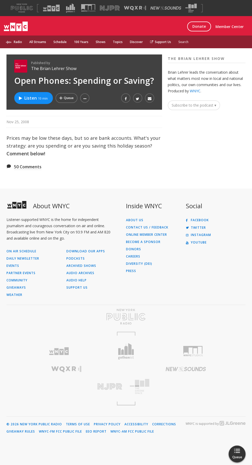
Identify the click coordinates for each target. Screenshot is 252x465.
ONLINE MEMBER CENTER (146, 234)
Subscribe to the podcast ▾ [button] (194, 105)
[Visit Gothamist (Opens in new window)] (70, 8)
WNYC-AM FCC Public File (132, 431)
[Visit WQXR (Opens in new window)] (135, 8)
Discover (136, 42)
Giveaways (16, 287)
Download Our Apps (85, 251)
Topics (118, 42)
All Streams (37, 42)
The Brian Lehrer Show (53, 68)
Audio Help (76, 280)
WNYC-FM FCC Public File (60, 431)
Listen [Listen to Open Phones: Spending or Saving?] (33, 98)
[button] (84, 98)
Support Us (160, 42)
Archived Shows (81, 265)
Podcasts (75, 258)
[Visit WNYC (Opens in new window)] (51, 8)
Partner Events (21, 273)
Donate (199, 26)
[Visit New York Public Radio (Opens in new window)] (126, 316)
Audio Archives (80, 273)
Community (16, 280)
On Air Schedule (21, 251)
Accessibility (136, 424)
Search (183, 42)
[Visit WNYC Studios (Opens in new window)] (88, 8)
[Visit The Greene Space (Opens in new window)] (191, 8)
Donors (133, 249)
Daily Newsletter (22, 258)
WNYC (195, 90)
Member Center (229, 26)
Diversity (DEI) (139, 263)
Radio (18, 42)
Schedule (60, 42)
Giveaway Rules (20, 431)
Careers (133, 256)
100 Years (81, 42)
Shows (101, 42)
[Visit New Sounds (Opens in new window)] (165, 8)
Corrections (164, 424)
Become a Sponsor (143, 242)
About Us (134, 220)
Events (12, 265)
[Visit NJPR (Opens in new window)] (110, 8)
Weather (14, 294)
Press (131, 271)
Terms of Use (78, 424)
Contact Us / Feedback (147, 227)
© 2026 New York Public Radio (34, 424)
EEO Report (96, 431)
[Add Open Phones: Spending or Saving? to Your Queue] (66, 98)
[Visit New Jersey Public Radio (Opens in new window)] (66, 386)
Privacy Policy (107, 424)
